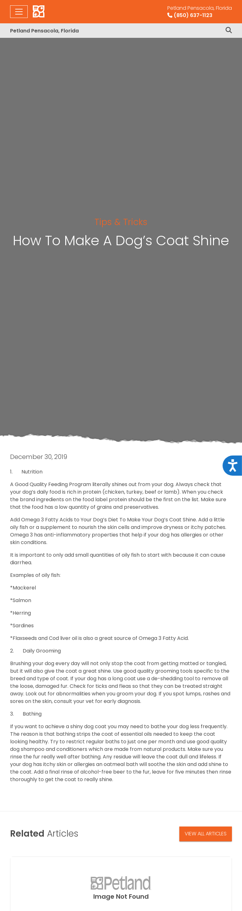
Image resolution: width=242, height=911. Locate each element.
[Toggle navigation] (19, 11)
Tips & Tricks (121, 222)
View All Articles (206, 833)
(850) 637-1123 (199, 11)
